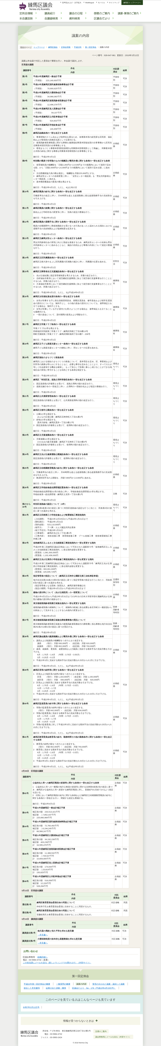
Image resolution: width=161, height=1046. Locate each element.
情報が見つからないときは (78, 1020)
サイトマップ (114, 3)
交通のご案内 (101, 1031)
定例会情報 (65, 47)
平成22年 (78, 47)
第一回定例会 (90, 47)
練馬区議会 (53, 47)
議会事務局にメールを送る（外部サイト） (113, 1037)
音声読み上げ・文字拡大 (71, 3)
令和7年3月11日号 (31, 1007)
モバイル (101, 3)
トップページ (39, 47)
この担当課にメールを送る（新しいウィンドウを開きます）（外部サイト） (57, 962)
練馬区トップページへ (132, 3)
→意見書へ (43, 935)
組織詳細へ (42, 957)
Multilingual (89, 3)
